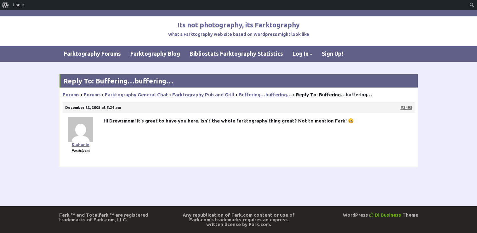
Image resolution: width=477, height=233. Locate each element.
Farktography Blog (155, 53)
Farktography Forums (92, 53)
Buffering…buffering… (265, 94)
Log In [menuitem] (19, 5)
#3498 (406, 107)
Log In (300, 53)
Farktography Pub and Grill (203, 94)
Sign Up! (332, 53)
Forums (71, 94)
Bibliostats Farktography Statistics (236, 53)
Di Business (385, 215)
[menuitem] (5, 5)
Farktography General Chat (136, 94)
